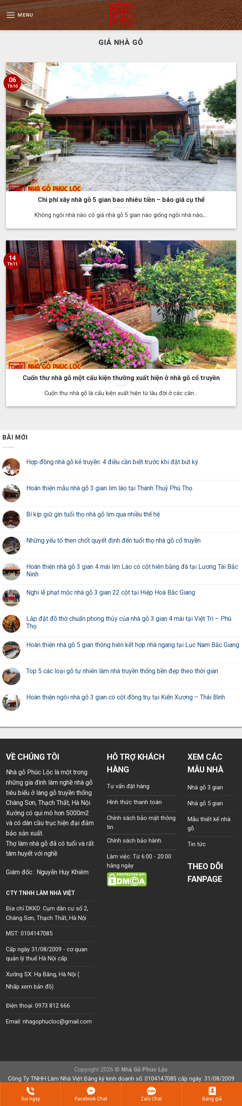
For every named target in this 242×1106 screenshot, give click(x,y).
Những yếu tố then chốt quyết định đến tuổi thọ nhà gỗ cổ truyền (113, 540)
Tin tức (197, 844)
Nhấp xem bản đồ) (30, 986)
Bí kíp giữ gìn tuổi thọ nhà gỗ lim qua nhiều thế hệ (93, 514)
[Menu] (19, 15)
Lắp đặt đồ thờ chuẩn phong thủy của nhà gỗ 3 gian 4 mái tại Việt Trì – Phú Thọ (128, 622)
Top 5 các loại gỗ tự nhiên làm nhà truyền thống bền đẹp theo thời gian (122, 671)
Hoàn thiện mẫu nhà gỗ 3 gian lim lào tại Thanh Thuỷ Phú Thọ (109, 488)
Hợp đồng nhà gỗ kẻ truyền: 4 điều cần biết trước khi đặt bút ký (112, 462)
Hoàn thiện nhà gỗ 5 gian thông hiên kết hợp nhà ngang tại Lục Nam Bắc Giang (132, 645)
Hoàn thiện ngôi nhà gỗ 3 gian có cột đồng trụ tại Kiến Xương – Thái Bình (125, 697)
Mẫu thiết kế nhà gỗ (209, 824)
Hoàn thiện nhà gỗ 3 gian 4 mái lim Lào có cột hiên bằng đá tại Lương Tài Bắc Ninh (132, 570)
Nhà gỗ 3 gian (205, 787)
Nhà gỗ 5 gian (205, 803)
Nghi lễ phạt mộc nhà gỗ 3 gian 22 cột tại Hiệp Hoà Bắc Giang (110, 592)
